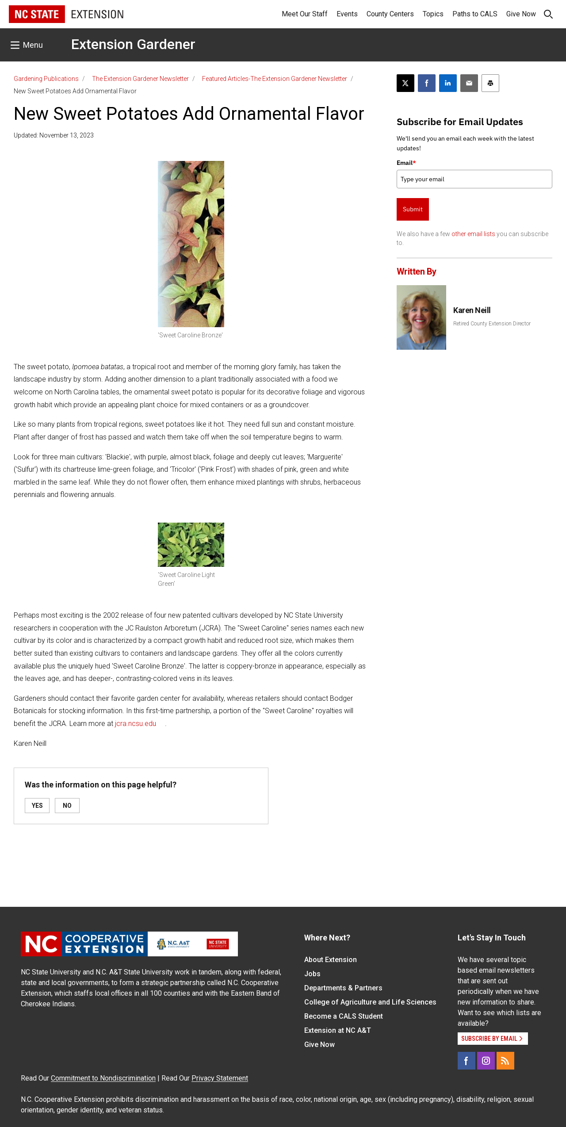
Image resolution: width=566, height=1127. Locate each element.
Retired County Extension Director (492, 324)
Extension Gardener (133, 44)
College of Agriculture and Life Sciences (370, 1002)
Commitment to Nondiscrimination (103, 1078)
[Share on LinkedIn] (448, 83)
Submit (413, 209)
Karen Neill (472, 310)
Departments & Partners (343, 988)
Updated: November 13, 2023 (54, 135)
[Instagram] (486, 1061)
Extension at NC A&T (337, 1030)
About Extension (330, 959)
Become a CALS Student (343, 1016)
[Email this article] (469, 83)
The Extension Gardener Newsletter (140, 78)
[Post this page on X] (405, 83)
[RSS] (505, 1061)
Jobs (312, 974)
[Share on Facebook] (427, 83)
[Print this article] (490, 83)
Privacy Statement (219, 1078)
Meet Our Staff (305, 14)
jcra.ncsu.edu (135, 723)
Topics (433, 14)
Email (406, 163)
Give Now (521, 14)
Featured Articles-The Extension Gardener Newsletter (274, 78)
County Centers (390, 14)
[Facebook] (466, 1061)
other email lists (473, 233)
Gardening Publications (46, 78)
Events (347, 14)
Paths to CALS (474, 14)
